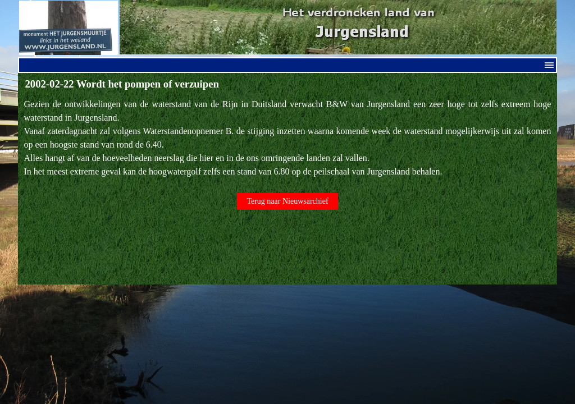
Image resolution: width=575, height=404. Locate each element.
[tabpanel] (287, 138)
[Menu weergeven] (549, 65)
